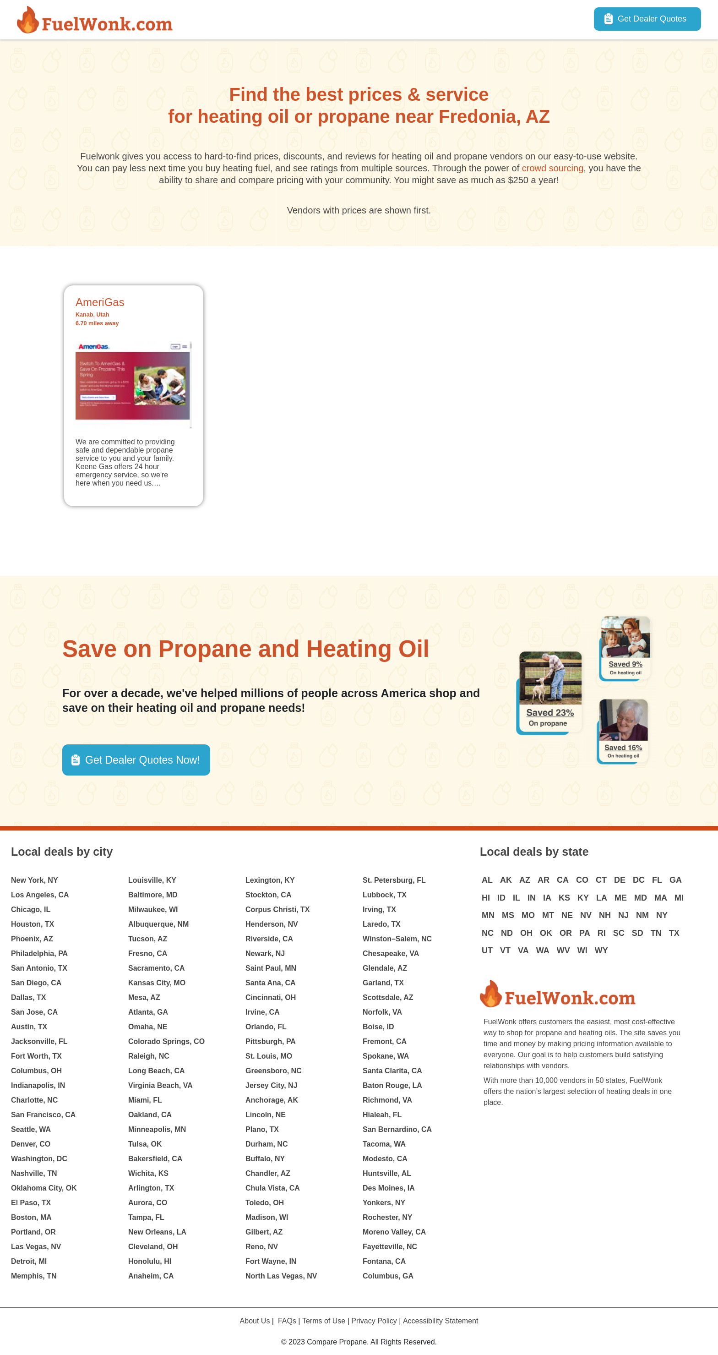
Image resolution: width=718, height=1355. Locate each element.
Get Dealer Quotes (652, 18)
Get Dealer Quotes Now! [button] (142, 760)
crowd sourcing (553, 168)
